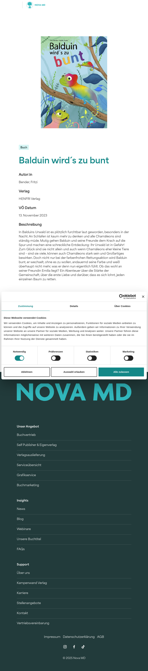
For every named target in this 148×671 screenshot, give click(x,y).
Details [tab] (74, 306)
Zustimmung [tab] (25, 306)
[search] (128, 5)
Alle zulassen (121, 371)
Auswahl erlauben (73, 371)
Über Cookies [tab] (122, 306)
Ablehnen (26, 371)
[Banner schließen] (143, 296)
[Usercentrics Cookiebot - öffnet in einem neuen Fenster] (121, 296)
